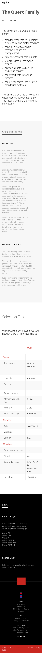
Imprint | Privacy (34, 648)
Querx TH (31, 347)
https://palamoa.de (21, 632)
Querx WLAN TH (8, 540)
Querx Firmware (8, 567)
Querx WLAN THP (9, 542)
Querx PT (6, 538)
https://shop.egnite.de (21, 630)
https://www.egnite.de (21, 627)
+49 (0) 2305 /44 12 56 (21, 621)
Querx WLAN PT (8, 545)
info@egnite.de (21, 618)
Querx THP (6, 535)
